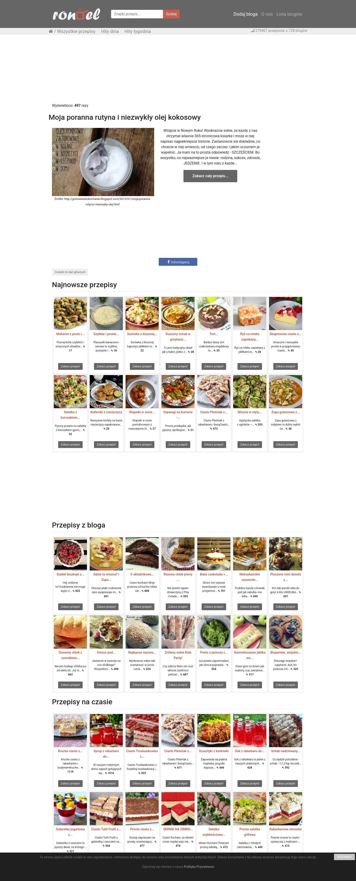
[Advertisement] (178, 71)
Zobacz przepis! (70, 366)
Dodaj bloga (245, 14)
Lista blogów (289, 14)
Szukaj (171, 14)
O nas (267, 14)
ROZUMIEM (344, 857)
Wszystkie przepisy (76, 31)
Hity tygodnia (137, 31)
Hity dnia (110, 31)
